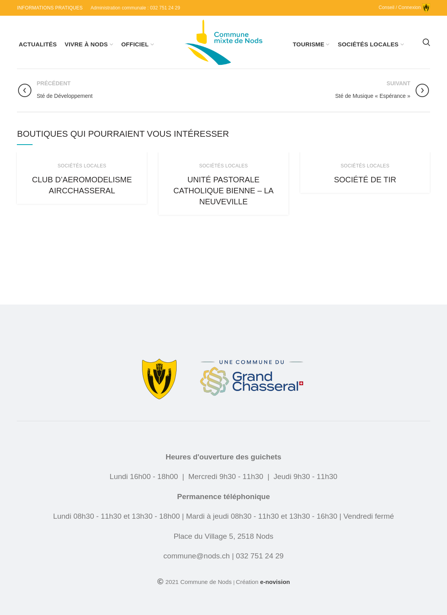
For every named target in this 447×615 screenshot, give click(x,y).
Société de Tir (365, 179)
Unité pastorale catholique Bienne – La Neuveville (223, 190)
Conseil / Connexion (404, 7)
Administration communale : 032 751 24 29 (135, 8)
